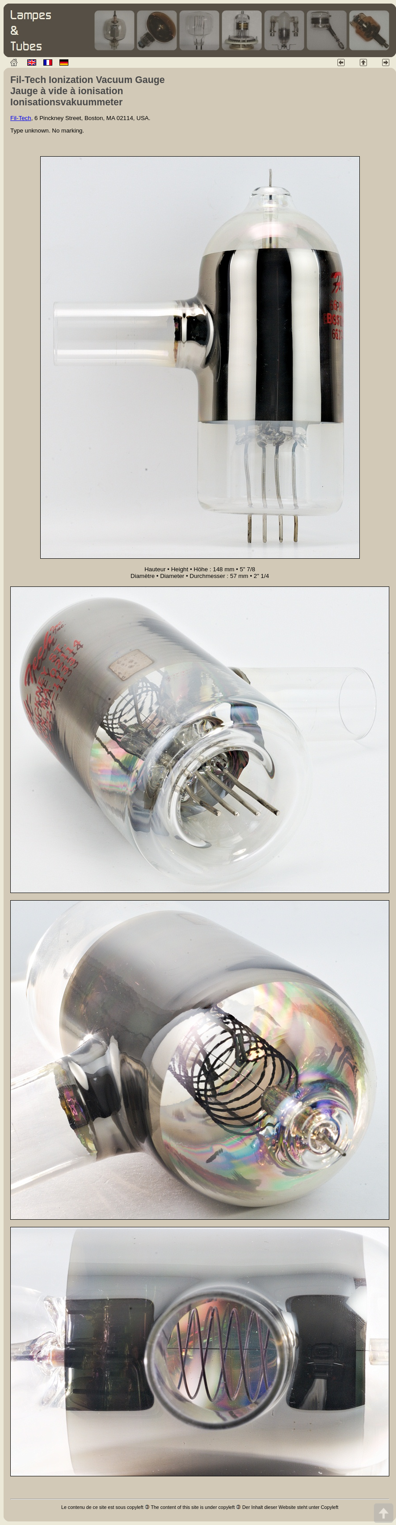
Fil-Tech (20, 118)
